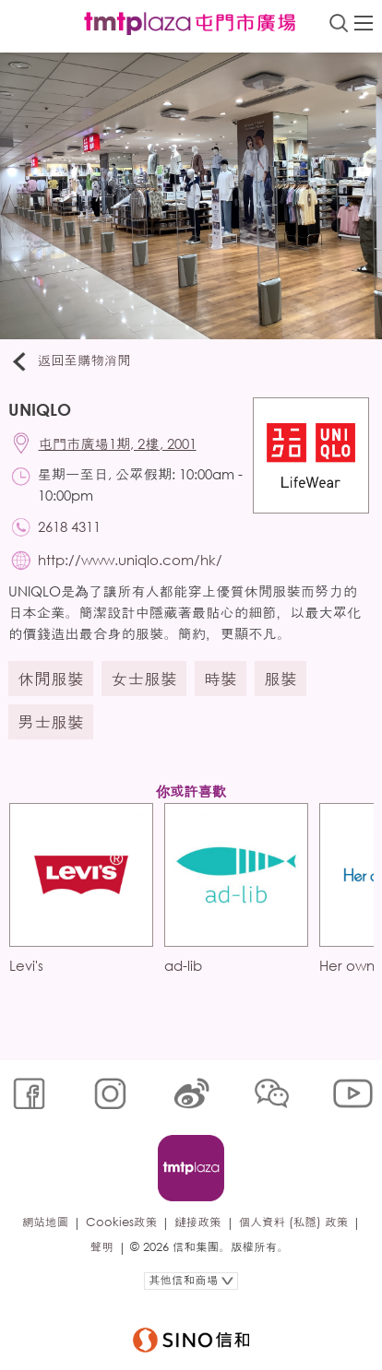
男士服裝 (51, 722)
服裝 (280, 678)
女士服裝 (144, 678)
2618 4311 (69, 526)
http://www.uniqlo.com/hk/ (130, 559)
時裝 (220, 678)
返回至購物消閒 (69, 361)
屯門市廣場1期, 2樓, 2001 (118, 443)
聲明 (101, 1247)
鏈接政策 (197, 1222)
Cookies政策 (121, 1222)
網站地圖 (45, 1222)
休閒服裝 (51, 678)
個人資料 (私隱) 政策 (294, 1222)
